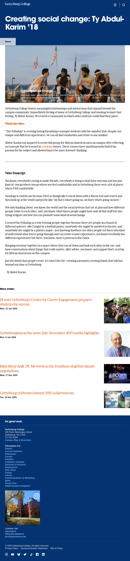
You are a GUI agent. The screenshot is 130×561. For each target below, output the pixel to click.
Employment (11, 467)
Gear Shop (10, 470)
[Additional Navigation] (115, 4)
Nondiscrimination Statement (34, 548)
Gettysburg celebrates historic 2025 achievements (37, 393)
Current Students (13, 451)
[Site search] (123, 4)
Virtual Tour (11, 483)
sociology (46, 146)
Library (8, 475)
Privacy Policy (11, 548)
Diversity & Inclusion (15, 465)
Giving (8, 473)
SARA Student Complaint (17, 486)
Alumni (8, 449)
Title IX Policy (56, 548)
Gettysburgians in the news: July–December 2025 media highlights (49, 333)
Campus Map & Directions (18, 440)
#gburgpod (10, 531)
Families (9, 459)
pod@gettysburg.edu (15, 536)
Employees (10, 454)
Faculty (8, 457)
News (8, 41)
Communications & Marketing (20, 478)
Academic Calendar (15, 462)
